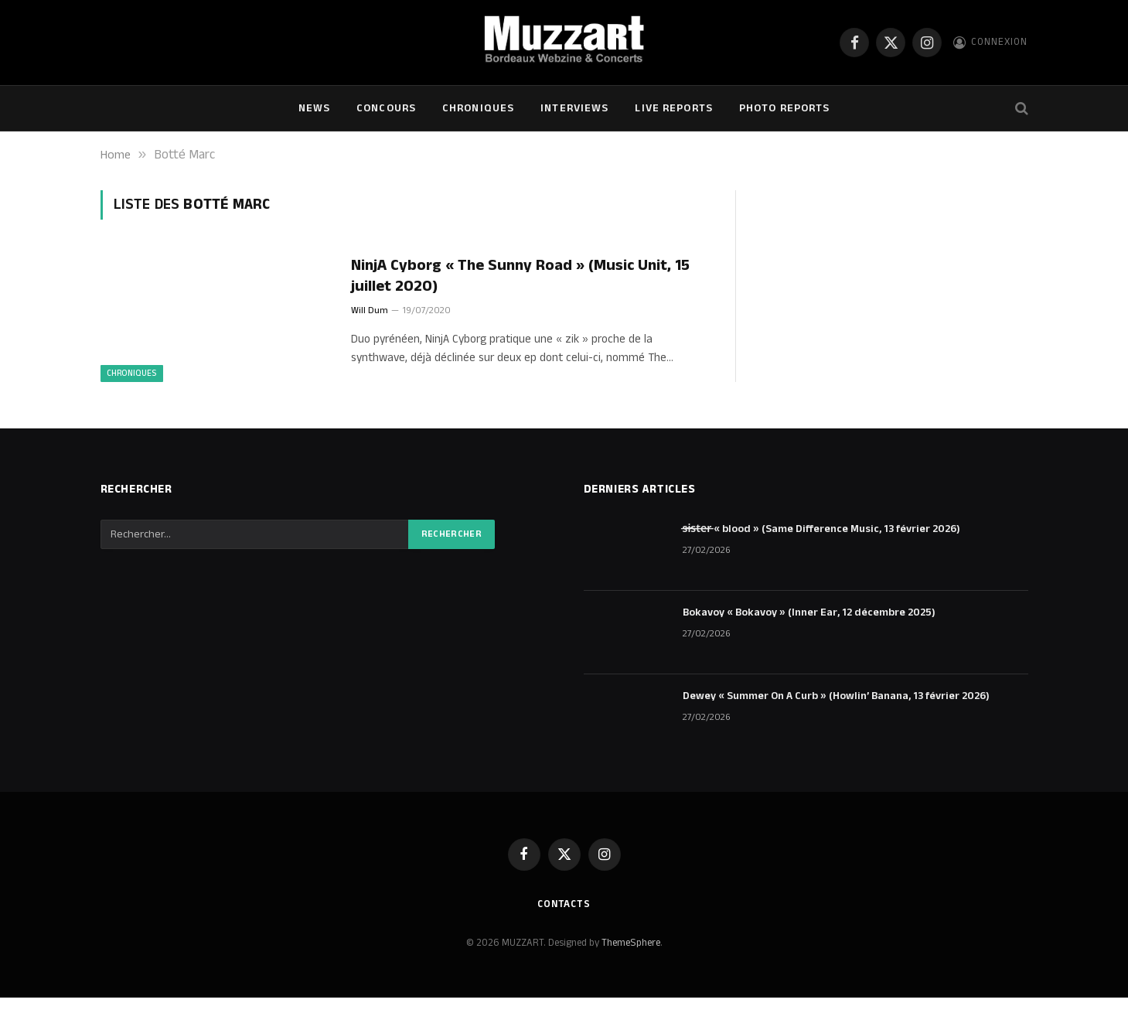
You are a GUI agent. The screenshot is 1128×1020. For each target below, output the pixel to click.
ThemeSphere (630, 966)
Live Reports (673, 108)
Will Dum (369, 311)
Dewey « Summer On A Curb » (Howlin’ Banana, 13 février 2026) (836, 718)
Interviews (574, 108)
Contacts (564, 926)
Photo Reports (784, 108)
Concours (386, 108)
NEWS (314, 108)
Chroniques (478, 108)
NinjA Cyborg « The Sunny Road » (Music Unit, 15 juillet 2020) (525, 276)
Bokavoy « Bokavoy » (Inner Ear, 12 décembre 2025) (809, 635)
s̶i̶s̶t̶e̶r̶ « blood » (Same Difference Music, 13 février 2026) (822, 551)
